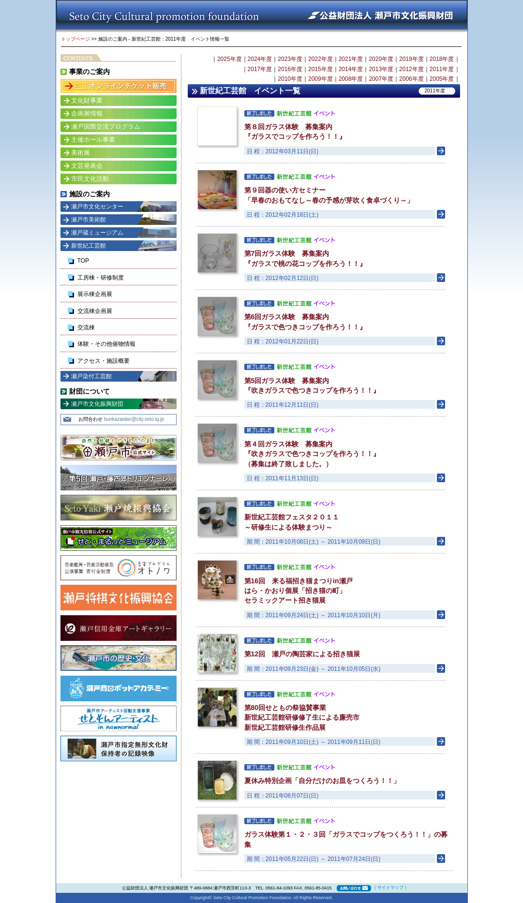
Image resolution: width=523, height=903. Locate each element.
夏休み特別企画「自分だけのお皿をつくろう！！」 (322, 781)
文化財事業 (87, 100)
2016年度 (290, 69)
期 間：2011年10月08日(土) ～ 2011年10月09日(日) (314, 541)
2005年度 (442, 78)
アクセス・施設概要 (103, 360)
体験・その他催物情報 (106, 343)
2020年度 (381, 59)
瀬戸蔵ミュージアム (97, 232)
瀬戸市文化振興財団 (97, 403)
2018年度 (442, 59)
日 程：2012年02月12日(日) (283, 278)
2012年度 (411, 69)
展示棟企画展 (94, 294)
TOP (83, 260)
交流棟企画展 (94, 311)
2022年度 (320, 59)
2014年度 (351, 69)
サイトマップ (390, 887)
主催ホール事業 (93, 139)
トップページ (75, 39)
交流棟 (86, 327)
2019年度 (411, 59)
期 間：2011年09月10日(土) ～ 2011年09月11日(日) (314, 742)
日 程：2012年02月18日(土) (283, 214)
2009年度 (320, 78)
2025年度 (229, 59)
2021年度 (351, 59)
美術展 (80, 152)
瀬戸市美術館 (88, 219)
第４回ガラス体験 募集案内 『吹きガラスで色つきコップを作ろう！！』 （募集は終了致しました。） (312, 454)
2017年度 (260, 69)
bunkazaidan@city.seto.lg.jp (134, 419)
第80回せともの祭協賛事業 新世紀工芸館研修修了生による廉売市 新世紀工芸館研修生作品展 (301, 717)
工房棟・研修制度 (100, 277)
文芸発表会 (87, 165)
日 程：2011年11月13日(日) (283, 478)
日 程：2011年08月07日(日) (283, 795)
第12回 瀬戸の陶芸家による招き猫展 (302, 654)
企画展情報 (87, 113)
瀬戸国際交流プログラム (105, 126)
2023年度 (290, 59)
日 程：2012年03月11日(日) (283, 151)
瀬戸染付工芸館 (91, 376)
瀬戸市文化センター (97, 206)
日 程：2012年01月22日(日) (283, 341)
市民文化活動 (90, 178)
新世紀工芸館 (88, 245)
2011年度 (442, 69)
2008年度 (351, 78)
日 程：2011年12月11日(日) (283, 404)
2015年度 (320, 69)
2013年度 (381, 69)
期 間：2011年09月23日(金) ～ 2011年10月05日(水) (314, 669)
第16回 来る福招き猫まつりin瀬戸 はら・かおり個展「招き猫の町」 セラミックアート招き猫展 (298, 591)
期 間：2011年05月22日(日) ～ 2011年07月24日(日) (314, 859)
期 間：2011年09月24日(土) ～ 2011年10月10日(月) (314, 615)
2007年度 (381, 78)
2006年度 (411, 78)
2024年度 (260, 59)
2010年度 (290, 78)
